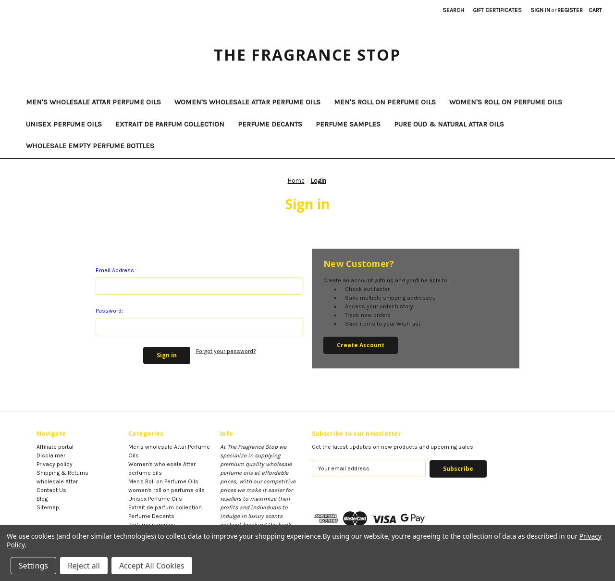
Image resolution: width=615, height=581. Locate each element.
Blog (42, 498)
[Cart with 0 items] (595, 10)
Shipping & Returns (62, 472)
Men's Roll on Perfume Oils (385, 102)
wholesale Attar (57, 481)
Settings (33, 565)
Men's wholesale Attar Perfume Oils (93, 102)
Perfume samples (348, 124)
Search (453, 10)
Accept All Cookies (151, 565)
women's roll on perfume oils (505, 102)
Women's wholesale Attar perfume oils (247, 102)
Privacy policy (55, 464)
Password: (109, 310)
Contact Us (51, 490)
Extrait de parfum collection (169, 124)
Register (570, 10)
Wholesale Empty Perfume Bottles (90, 145)
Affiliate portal (55, 446)
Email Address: (115, 270)
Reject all (84, 565)
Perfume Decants (270, 124)
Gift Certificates (497, 10)
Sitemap (48, 507)
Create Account (360, 345)
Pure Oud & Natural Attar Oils (449, 124)
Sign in (540, 10)
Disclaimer (51, 455)
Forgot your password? (226, 351)
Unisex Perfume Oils (64, 124)
